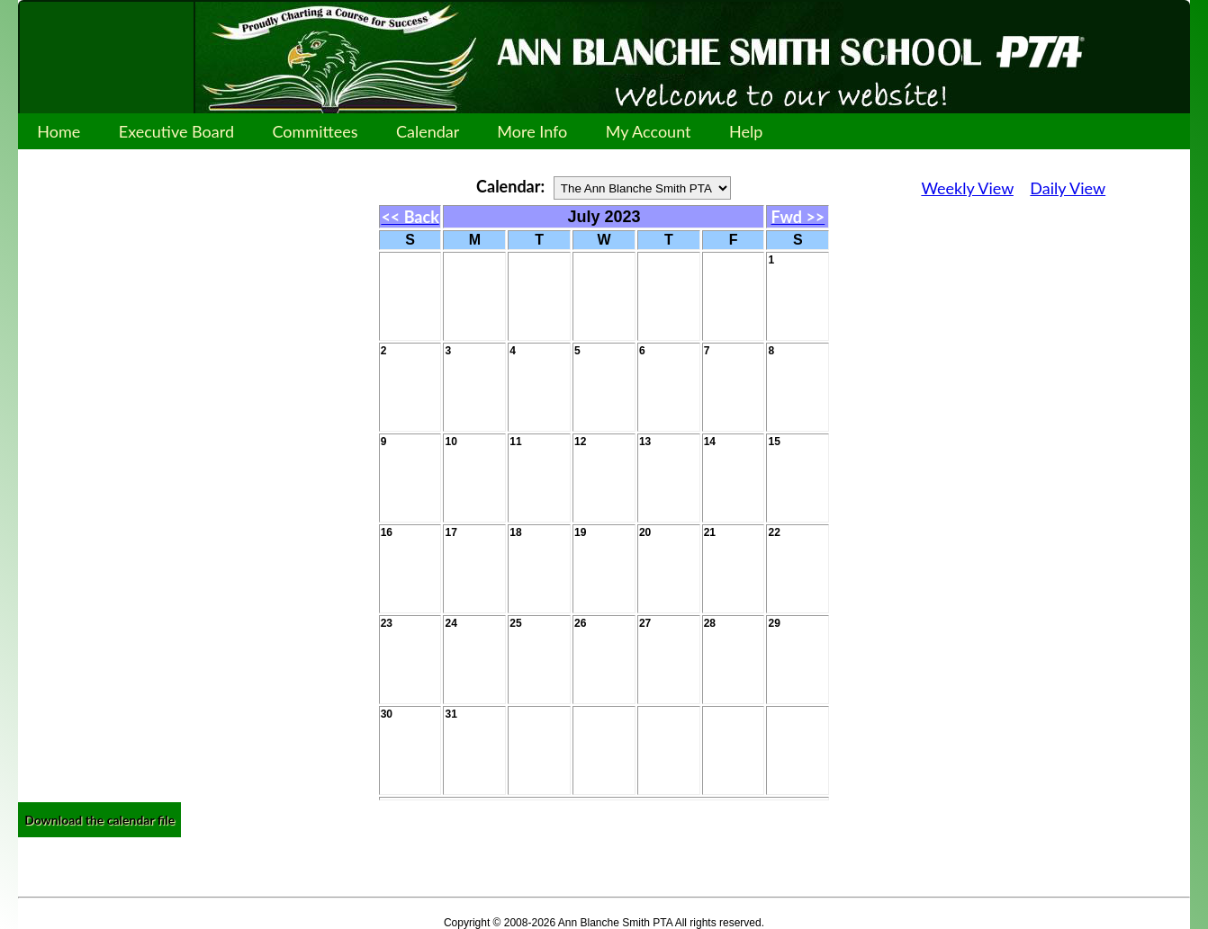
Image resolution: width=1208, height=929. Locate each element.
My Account (648, 131)
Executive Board (177, 131)
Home (58, 131)
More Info (532, 131)
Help (746, 131)
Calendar (427, 131)
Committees (314, 131)
